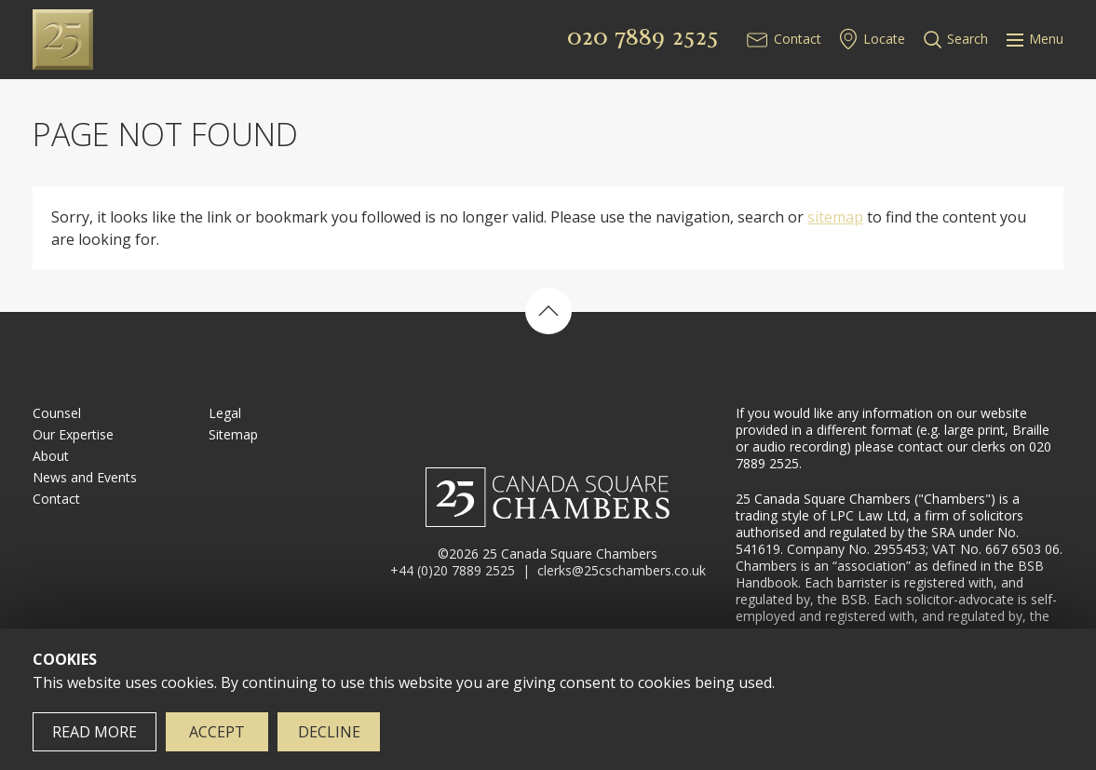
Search (967, 38)
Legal (225, 413)
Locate (884, 38)
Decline (329, 732)
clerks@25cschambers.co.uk (621, 570)
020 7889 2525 (643, 36)
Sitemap (233, 434)
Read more (94, 732)
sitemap (835, 217)
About (51, 456)
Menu (1035, 38)
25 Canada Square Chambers (155, 39)
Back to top (548, 311)
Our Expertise (73, 434)
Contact (797, 38)
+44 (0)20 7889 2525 (452, 570)
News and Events (85, 477)
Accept (217, 732)
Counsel (57, 413)
